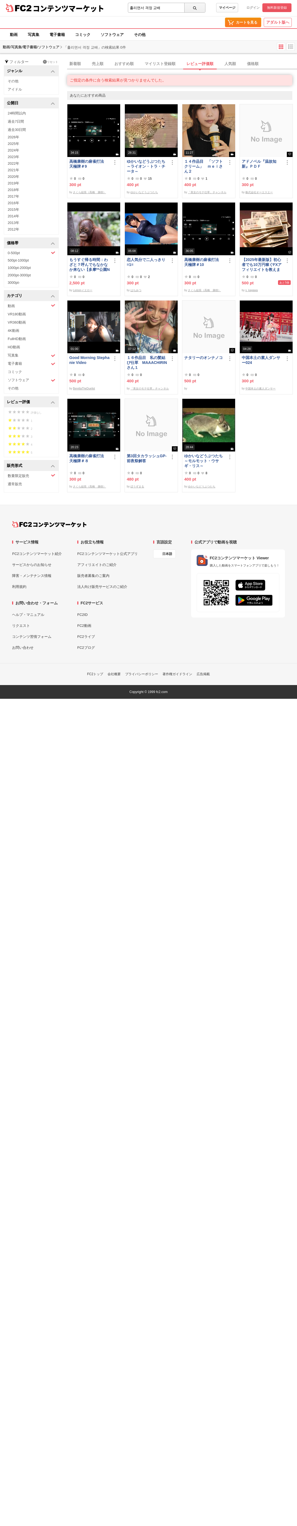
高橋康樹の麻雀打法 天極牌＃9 (88, 164)
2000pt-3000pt (19, 275)
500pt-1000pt (18, 260)
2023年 (13, 157)
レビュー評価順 (199, 63)
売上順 (97, 63)
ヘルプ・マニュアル (28, 615)
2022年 (13, 163)
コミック (82, 34)
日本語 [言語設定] (167, 554)
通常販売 (15, 484)
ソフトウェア (112, 34)
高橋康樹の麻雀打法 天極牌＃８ (88, 458)
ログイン (253, 8)
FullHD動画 (17, 339)
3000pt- (14, 282)
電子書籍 (57, 34)
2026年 (13, 137)
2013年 (13, 223)
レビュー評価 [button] (31, 402)
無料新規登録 (277, 8)
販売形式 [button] (31, 466)
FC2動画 (84, 626)
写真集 (33, 34)
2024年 (13, 150)
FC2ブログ (86, 648)
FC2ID (82, 615)
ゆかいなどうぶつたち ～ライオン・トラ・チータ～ (147, 166)
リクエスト (21, 626)
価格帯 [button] (31, 243)
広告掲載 (203, 674)
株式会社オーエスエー (259, 192)
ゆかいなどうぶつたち (144, 192)
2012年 (13, 229)
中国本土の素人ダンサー (260, 388)
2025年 (13, 144)
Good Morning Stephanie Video (89, 360)
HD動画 (14, 347)
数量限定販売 (31, 475)
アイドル (15, 89)
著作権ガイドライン (177, 674)
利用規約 (19, 587)
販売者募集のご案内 (93, 576)
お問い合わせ (23, 648)
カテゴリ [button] (31, 296)
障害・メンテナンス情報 (31, 576)
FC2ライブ (86, 637)
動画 (14, 34)
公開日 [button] (31, 103)
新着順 (75, 63)
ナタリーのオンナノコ (203, 357)
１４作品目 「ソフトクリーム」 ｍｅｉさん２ (203, 166)
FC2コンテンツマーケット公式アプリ (107, 554)
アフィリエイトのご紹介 (97, 565)
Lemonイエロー (82, 290)
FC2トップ (95, 674)
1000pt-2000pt (19, 268)
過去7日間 (16, 121)
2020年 (13, 177)
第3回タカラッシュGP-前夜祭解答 (147, 458)
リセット (50, 62)
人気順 (230, 63)
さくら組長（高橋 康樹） (89, 192)
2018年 (13, 190)
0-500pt (31, 253)
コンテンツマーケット (68, 8)
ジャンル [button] (31, 71)
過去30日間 (17, 130)
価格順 (252, 63)
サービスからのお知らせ (31, 565)
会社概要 (114, 674)
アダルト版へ (277, 22)
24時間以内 (17, 113)
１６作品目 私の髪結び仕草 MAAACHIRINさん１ (147, 362)
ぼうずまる (137, 486)
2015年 (13, 209)
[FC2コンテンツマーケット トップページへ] (49, 524)
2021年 (13, 170)
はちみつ (135, 290)
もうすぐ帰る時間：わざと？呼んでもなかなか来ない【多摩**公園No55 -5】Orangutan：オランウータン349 (89, 264)
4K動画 (13, 331)
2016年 (13, 203)
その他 (139, 34)
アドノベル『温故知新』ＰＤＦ (259, 164)
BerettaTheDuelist (84, 388)
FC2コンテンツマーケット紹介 (37, 554)
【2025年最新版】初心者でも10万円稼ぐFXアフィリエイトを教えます (262, 264)
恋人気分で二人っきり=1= (146, 262)
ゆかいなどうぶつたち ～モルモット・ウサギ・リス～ (204, 461)
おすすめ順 (124, 63)
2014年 (13, 216)
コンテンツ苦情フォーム (31, 637)
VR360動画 (17, 322)
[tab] (182, 63)
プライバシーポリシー (141, 674)
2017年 (13, 196)
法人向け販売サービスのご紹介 (102, 587)
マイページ (227, 8)
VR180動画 (17, 314)
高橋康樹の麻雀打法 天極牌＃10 (203, 262)
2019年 (13, 183)
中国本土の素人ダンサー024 (261, 360)
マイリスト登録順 (160, 63)
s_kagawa (251, 290)
